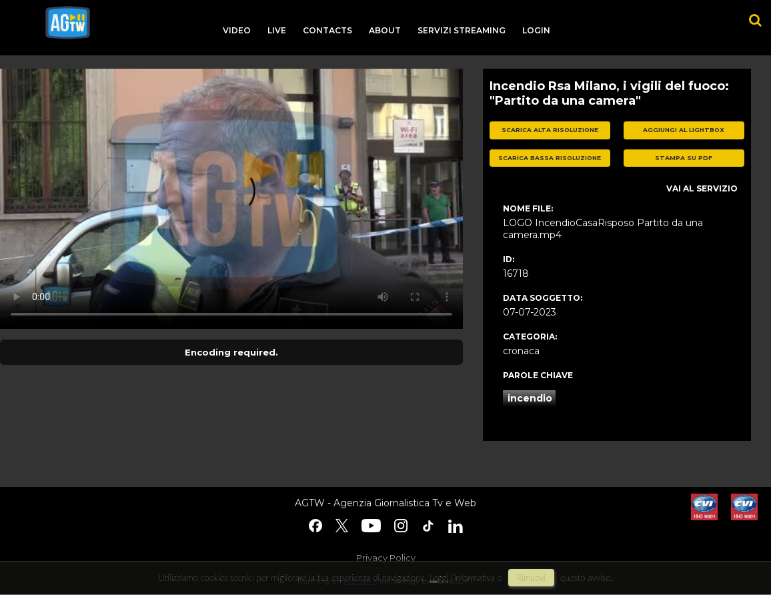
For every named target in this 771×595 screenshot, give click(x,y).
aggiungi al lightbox (683, 129)
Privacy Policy (386, 557)
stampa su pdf (683, 157)
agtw (68, 22)
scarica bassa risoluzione (549, 157)
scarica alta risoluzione (550, 129)
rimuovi (531, 577)
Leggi (439, 577)
